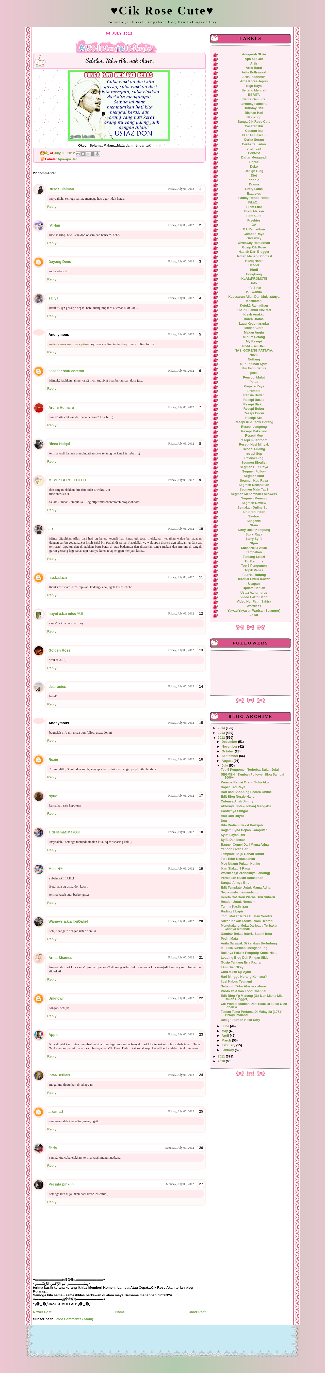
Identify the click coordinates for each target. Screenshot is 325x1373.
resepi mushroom (253, 440)
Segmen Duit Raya (254, 467)
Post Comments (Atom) (74, 1319)
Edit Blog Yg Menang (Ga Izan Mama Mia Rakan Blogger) (252, 997)
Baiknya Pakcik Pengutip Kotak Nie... (249, 953)
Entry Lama (254, 189)
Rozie (53, 759)
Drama (254, 184)
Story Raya (254, 534)
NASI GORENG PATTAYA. (254, 350)
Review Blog (253, 458)
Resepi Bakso (253, 400)
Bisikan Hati (254, 113)
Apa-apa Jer (67, 159)
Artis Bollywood (254, 72)
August (228, 761)
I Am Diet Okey (232, 967)
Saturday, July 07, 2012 (179, 1147)
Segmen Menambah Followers (254, 494)
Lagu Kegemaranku (254, 323)
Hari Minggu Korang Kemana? (244, 977)
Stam (254, 525)
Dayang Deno (59, 262)
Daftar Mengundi (254, 157)
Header (254, 265)
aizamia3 (55, 1112)
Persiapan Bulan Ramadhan (242, 878)
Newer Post (42, 1312)
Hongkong (254, 274)
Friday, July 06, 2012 (181, 189)
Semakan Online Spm (253, 507)
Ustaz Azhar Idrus (253, 592)
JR (50, 529)
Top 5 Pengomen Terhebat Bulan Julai (250, 769)
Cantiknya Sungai (234, 811)
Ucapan (254, 584)
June (226, 1026)
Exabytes (254, 193)
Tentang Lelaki (254, 557)
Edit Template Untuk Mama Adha (246, 887)
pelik (254, 373)
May (225, 1031)
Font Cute (253, 216)
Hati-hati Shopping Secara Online (246, 792)
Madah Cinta (253, 328)
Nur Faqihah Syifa (254, 364)
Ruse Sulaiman (61, 189)
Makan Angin (254, 332)
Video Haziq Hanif (254, 597)
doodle (254, 180)
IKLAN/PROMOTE (253, 278)
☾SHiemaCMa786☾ (65, 832)
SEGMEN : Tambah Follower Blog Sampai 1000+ (252, 776)
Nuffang (254, 359)
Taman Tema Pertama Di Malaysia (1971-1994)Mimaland (251, 1013)
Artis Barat (254, 68)
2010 (222, 1061)
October (228, 751)
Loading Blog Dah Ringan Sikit (244, 957)
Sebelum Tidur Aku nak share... (245, 986)
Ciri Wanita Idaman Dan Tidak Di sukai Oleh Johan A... (254, 1005)
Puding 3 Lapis (232, 911)
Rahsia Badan (254, 395)
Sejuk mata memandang (239, 892)
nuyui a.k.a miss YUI (65, 614)
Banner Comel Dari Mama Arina (245, 844)
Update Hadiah (254, 588)
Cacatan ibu (254, 126)
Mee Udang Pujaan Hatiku (240, 863)
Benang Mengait (253, 90)
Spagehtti (254, 521)
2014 (222, 728)
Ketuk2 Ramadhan (254, 305)
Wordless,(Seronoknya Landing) (245, 873)
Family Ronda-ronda (253, 198)
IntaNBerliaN (59, 1075)
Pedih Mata (229, 938)
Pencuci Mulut (254, 377)
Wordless (254, 606)
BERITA (254, 95)
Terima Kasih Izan (234, 906)
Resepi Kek (254, 418)
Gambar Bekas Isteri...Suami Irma (246, 934)
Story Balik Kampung (254, 530)
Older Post (197, 1312)
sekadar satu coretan (66, 371)
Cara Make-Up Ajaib (236, 972)
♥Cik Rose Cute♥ (162, 10)
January (228, 1050)
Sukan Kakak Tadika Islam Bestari (247, 921)
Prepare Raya (254, 386)
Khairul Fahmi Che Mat (253, 310)
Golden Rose (59, 650)
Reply (51, 207)
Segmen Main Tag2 (253, 489)
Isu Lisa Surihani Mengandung (244, 948)
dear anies (57, 687)
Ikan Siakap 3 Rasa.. (236, 868)
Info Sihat (254, 288)
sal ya (53, 298)
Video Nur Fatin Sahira (254, 601)
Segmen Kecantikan (254, 485)
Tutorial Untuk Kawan (253, 579)
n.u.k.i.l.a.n (57, 577)
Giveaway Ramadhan (254, 243)
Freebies (254, 220)
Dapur (254, 162)
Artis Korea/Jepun (254, 81)
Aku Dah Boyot (232, 816)
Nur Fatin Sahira (253, 368)
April (226, 1035)
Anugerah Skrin (254, 54)
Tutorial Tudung (254, 575)
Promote (253, 391)
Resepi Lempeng (254, 427)
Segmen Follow (254, 471)
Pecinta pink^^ (61, 1184)
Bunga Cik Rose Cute (254, 121)
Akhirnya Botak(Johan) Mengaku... (247, 806)
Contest (254, 153)
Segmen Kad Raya (254, 480)
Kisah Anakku (253, 314)
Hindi (254, 270)
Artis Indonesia (253, 77)
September (230, 756)
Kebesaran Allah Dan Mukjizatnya (253, 296)
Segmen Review (254, 503)
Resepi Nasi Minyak (254, 444)
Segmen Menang (254, 498)
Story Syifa (254, 539)
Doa (224, 821)
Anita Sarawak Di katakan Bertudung (249, 943)
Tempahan (254, 552)
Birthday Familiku (253, 104)
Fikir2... (253, 202)
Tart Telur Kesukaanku (238, 859)
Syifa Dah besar (233, 840)
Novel (254, 355)
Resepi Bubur (253, 409)
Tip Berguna (254, 561)
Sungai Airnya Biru (235, 883)
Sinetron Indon (253, 512)
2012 (222, 737)
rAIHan (54, 225)
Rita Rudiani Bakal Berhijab (242, 825)
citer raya (254, 148)
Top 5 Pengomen (254, 565)
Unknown (56, 998)
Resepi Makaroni (254, 431)
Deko (254, 166)
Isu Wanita (254, 292)
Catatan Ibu (254, 131)
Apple (53, 1035)
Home (120, 1312)
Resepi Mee (254, 435)
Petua (254, 382)
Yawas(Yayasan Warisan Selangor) (254, 610)
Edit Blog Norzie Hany (237, 796)
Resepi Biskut (254, 404)
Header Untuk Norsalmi (238, 902)
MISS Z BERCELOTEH (67, 480)
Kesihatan (254, 301)
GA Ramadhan (254, 229)
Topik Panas (254, 570)
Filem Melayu (254, 211)
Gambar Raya (253, 234)
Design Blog (254, 171)
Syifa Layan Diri (233, 835)
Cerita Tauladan (254, 144)
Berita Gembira (254, 99)
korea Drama (254, 319)
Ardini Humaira (61, 407)
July (225, 765)
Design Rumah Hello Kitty (240, 1020)
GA (254, 225)
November (230, 746)
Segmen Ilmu (254, 476)
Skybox (253, 516)
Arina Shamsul (60, 958)
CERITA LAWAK (254, 135)
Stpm (254, 543)
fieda (52, 1148)
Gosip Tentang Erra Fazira (241, 962)
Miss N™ (55, 869)
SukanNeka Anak (254, 548)
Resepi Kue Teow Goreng (254, 422)
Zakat (254, 615)
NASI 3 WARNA (254, 346)
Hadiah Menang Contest (254, 256)
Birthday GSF (254, 108)
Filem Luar (254, 207)
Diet (254, 175)
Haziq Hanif (254, 261)
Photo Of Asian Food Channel (243, 991)
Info (254, 283)
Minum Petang (254, 337)
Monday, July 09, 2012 (180, 1184)
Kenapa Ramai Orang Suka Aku (245, 782)
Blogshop (254, 117)
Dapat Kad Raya (233, 787)
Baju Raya (254, 86)
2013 (222, 733)
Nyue (52, 796)
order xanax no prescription (69, 344)
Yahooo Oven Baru (235, 849)
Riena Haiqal (59, 444)
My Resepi (254, 341)
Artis (254, 63)
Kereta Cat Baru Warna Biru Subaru (248, 897)
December (230, 742)
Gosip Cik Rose (254, 247)
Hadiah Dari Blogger (253, 252)
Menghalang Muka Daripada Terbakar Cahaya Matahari (249, 927)
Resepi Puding (254, 449)
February (229, 1045)
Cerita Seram (254, 139)
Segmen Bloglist (253, 462)
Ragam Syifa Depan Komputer (244, 830)
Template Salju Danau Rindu (242, 854)
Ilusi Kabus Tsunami (236, 981)
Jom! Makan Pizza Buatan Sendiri (246, 916)
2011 (222, 1056)
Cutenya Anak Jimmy (237, 801)
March (227, 1040)
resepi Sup (254, 453)
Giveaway (254, 238)
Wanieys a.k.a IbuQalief (68, 921)
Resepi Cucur (253, 413)
